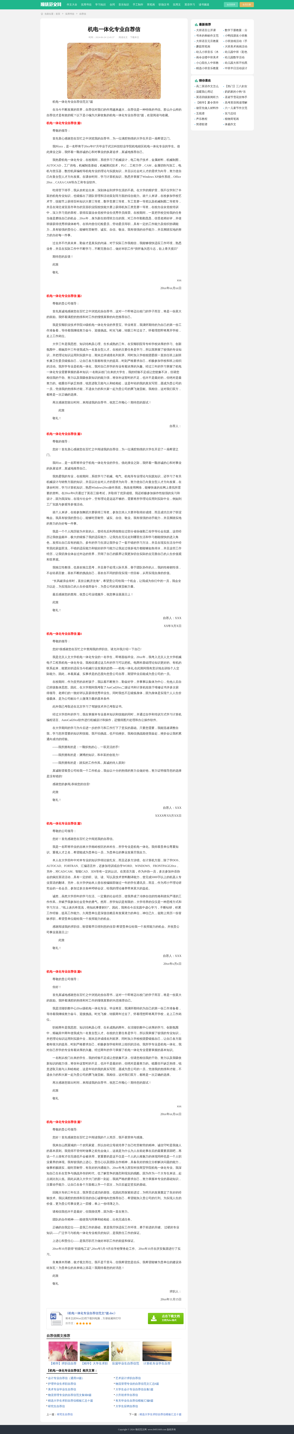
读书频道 (204, 4)
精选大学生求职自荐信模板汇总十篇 (70, 1400)
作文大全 (72, 4)
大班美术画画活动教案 (235, 47)
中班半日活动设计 (236, 68)
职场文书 (164, 4)
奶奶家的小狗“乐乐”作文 (234, 92)
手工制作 (138, 4)
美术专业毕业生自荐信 (62, 1389)
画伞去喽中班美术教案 (207, 58)
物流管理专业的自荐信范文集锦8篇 (70, 1395)
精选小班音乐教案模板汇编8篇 (207, 69)
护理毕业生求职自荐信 (62, 1383)
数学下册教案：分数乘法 (235, 31)
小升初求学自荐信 (127, 1395)
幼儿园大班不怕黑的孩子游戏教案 (235, 63)
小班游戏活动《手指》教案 (235, 42)
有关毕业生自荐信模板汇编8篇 (135, 1400)
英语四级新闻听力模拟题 (207, 98)
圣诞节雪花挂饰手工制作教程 (235, 98)
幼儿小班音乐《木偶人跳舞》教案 (207, 52)
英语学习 (189, 4)
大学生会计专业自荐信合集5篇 (135, 1389)
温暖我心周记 (204, 91)
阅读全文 (123, 37)
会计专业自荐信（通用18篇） (66, 1378)
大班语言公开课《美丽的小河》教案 (207, 31)
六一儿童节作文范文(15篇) (235, 108)
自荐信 (82, 14)
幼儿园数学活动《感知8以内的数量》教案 (233, 58)
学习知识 (100, 4)
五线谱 (200, 113)
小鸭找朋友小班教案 (235, 36)
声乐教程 (201, 118)
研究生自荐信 (56, 1406)
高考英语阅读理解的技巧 (235, 103)
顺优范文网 (141, 1429)
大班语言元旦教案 (207, 41)
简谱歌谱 (201, 124)
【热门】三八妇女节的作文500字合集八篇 (235, 87)
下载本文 (134, 37)
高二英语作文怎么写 (207, 87)
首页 (58, 14)
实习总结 (230, 113)
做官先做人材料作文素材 (207, 108)
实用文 (177, 4)
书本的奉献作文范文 (207, 36)
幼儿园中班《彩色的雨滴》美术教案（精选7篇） (235, 52)
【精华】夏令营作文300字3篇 (207, 103)
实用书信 (86, 4)
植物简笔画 (232, 118)
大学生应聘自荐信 (127, 1406)
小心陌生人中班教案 (207, 63)
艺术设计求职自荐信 (128, 1378)
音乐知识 (123, 4)
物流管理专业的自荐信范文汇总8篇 (137, 1383)
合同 (112, 4)
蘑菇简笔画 (203, 46)
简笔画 (151, 4)
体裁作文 (230, 124)
